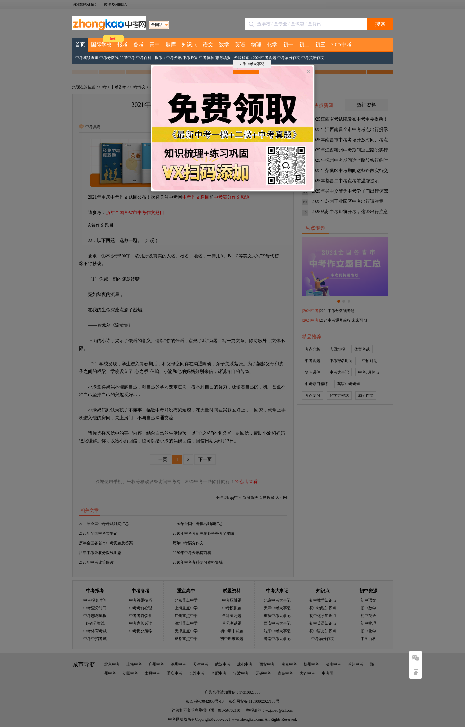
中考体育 (206, 58)
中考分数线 (109, 58)
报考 (122, 44)
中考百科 (143, 58)
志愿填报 (223, 58)
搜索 (380, 24)
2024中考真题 (264, 58)
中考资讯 (174, 58)
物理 (256, 44)
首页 (80, 44)
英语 (240, 44)
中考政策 (190, 58)
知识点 (189, 44)
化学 (272, 44)
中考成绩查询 (87, 58)
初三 (320, 44)
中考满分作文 (288, 58)
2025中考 (341, 44)
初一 (288, 44)
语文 (208, 44)
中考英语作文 (312, 58)
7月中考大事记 (250, 65)
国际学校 (101, 44)
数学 (224, 44)
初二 (304, 44)
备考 (138, 44)
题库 (171, 44)
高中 (155, 44)
